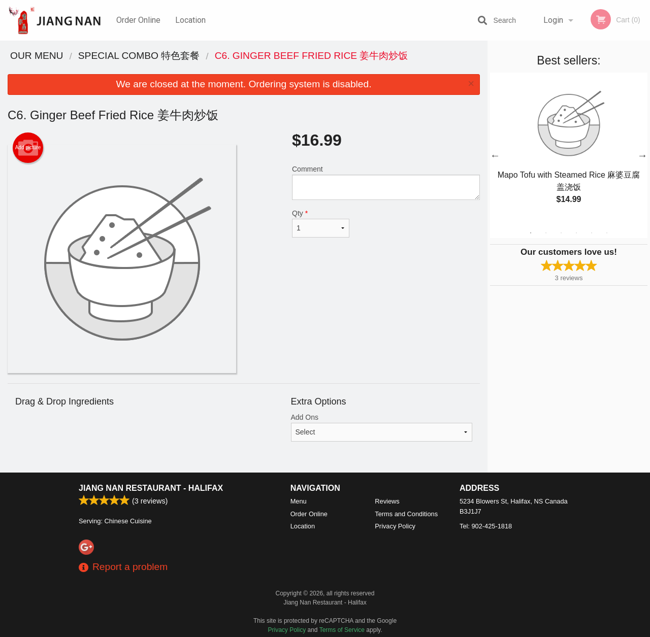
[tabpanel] (569, 149)
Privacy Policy (395, 526)
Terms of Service (342, 629)
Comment (386, 182)
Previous (495, 155)
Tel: (486, 526)
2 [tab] (546, 233)
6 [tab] (607, 233)
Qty (320, 223)
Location (190, 20)
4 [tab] (576, 233)
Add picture (28, 147)
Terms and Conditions (406, 514)
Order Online (138, 20)
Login (553, 20)
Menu (298, 501)
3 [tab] (561, 233)
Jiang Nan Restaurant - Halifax (151, 488)
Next (642, 155)
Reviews (387, 501)
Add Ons (382, 427)
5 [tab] (592, 233)
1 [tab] (531, 233)
